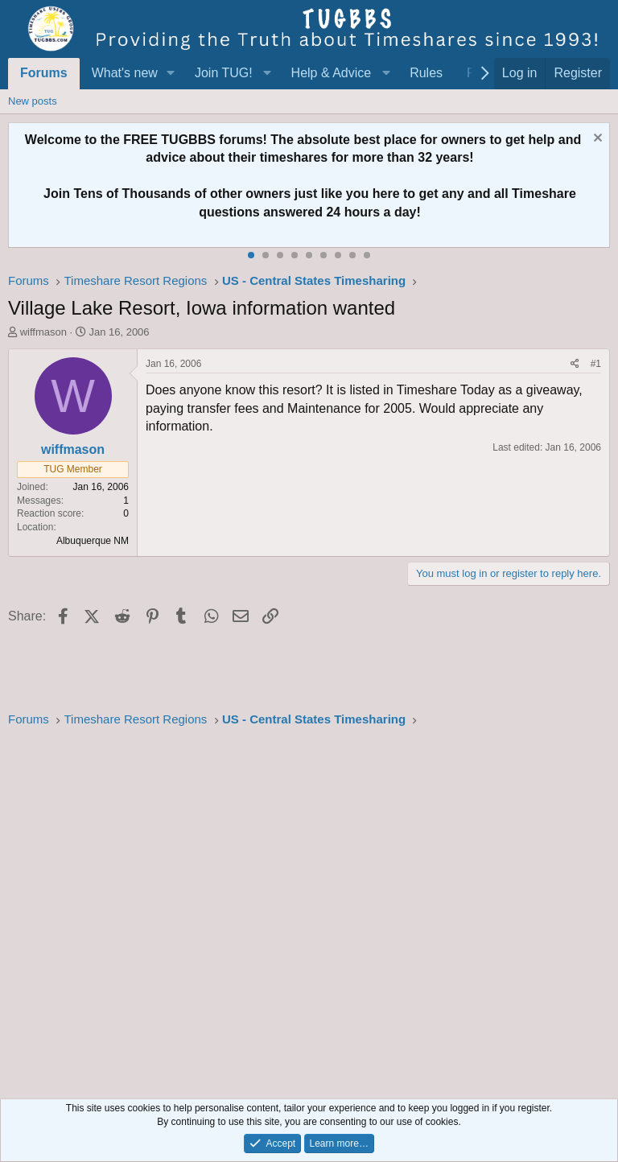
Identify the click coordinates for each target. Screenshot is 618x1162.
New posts (32, 101)
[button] (171, 73)
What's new (125, 73)
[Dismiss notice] (596, 139)
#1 (596, 363)
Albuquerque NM (92, 540)
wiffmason (43, 332)
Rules (426, 73)
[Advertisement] (309, 908)
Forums (44, 73)
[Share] (575, 364)
